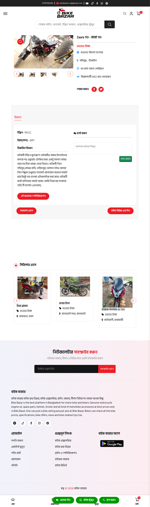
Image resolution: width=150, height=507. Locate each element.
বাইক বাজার (80, 488)
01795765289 (47, 3)
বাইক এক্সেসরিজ (63, 440)
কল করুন (109, 500)
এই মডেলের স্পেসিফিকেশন (33, 195)
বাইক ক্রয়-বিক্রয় (63, 446)
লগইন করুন (17, 440)
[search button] (109, 24)
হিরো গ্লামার (22, 306)
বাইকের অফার (62, 459)
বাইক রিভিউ (61, 465)
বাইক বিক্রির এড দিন (120, 210)
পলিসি (14, 465)
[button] (70, 74)
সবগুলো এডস (26, 210)
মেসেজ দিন (63, 500)
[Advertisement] (75, 235)
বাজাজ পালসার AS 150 (113, 309)
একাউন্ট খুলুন (18, 446)
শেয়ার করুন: (83, 89)
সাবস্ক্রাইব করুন (107, 368)
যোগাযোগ (16, 459)
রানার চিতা (64, 303)
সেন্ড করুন (125, 158)
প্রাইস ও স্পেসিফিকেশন (66, 453)
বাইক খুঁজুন (86, 500)
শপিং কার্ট (16, 453)
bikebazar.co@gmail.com (69, 3)
